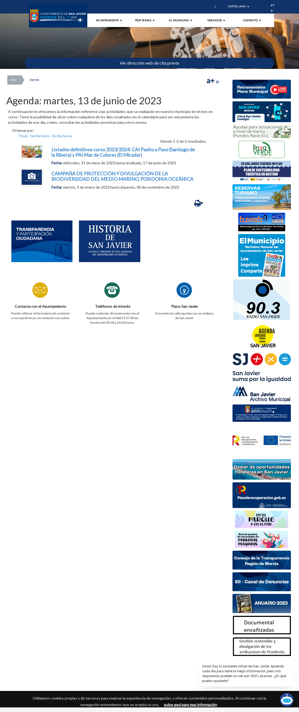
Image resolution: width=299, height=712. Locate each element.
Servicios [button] (216, 20)
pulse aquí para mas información (190, 704)
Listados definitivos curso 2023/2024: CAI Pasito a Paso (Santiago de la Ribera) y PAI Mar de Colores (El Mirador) (123, 152)
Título (23, 135)
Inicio (13, 79)
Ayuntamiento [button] (109, 20)
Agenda (34, 79)
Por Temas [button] (145, 20)
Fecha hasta (62, 135)
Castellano (238, 6)
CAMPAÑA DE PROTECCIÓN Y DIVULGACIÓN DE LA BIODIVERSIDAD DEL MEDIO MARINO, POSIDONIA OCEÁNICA (122, 176)
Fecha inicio (40, 135)
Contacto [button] (252, 20)
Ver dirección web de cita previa (149, 62)
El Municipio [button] (180, 20)
